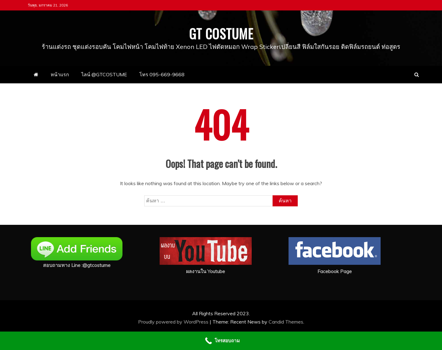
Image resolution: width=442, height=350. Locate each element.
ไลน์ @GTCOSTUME (104, 74)
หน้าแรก (60, 74)
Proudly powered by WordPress (174, 322)
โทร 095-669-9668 (161, 74)
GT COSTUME (221, 33)
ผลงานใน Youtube (205, 271)
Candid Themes (286, 322)
